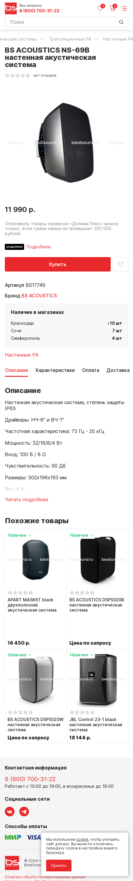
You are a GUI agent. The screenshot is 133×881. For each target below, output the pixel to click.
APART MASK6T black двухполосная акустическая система (32, 604)
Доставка (118, 370)
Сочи (16, 330)
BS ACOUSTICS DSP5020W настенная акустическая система (36, 699)
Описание (16, 370)
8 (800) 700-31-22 (39, 10)
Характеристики (55, 370)
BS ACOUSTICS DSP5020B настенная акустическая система (96, 604)
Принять (59, 865)
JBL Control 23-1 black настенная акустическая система (95, 699)
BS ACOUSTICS (39, 296)
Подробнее (39, 246)
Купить (57, 264)
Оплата (90, 370)
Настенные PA (22, 355)
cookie (82, 839)
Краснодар (22, 323)
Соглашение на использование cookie (40, 860)
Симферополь (25, 338)
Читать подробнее (26, 499)
